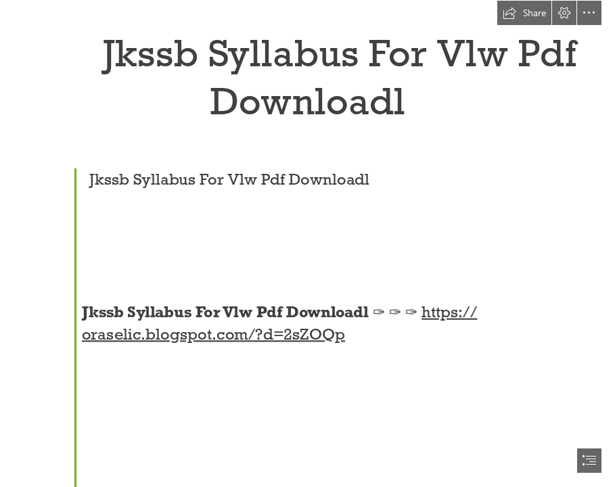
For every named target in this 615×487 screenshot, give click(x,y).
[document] (307, 243)
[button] (524, 13)
